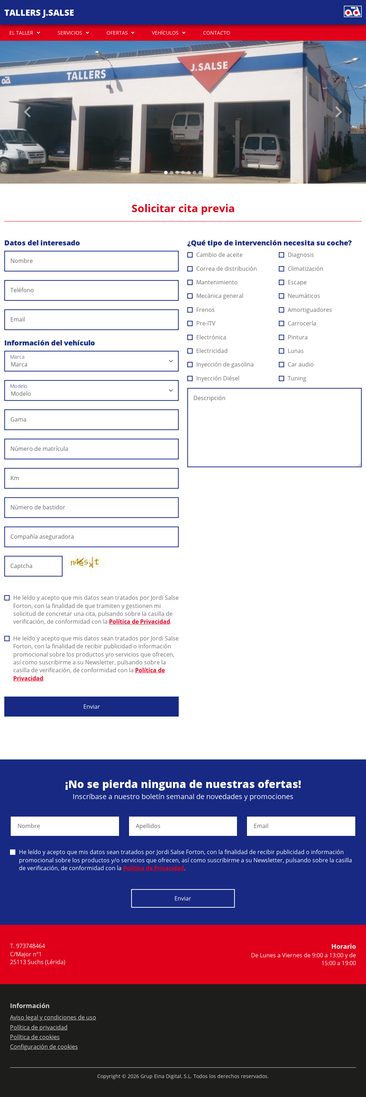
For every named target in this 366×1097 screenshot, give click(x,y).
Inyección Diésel (213, 378)
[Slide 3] (183, 172)
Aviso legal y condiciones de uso (53, 1017)
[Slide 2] (177, 172)
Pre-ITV (201, 323)
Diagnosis (297, 255)
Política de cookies (35, 1037)
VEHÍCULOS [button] (165, 32)
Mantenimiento (212, 282)
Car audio (296, 364)
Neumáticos (300, 296)
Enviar (91, 706)
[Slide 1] (171, 172)
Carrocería (298, 323)
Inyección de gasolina (220, 364)
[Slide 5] (194, 172)
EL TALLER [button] (21, 32)
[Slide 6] (200, 172)
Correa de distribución (222, 269)
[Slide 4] (189, 172)
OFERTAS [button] (117, 32)
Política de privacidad (39, 1027)
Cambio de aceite (215, 255)
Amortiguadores (305, 310)
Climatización (301, 269)
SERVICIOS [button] (70, 32)
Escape (293, 282)
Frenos (201, 310)
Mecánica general (215, 296)
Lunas (291, 351)
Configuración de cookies (44, 1047)
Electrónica (207, 337)
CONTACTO (216, 32)
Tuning (293, 378)
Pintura (293, 337)
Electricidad (207, 351)
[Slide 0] (166, 172)
